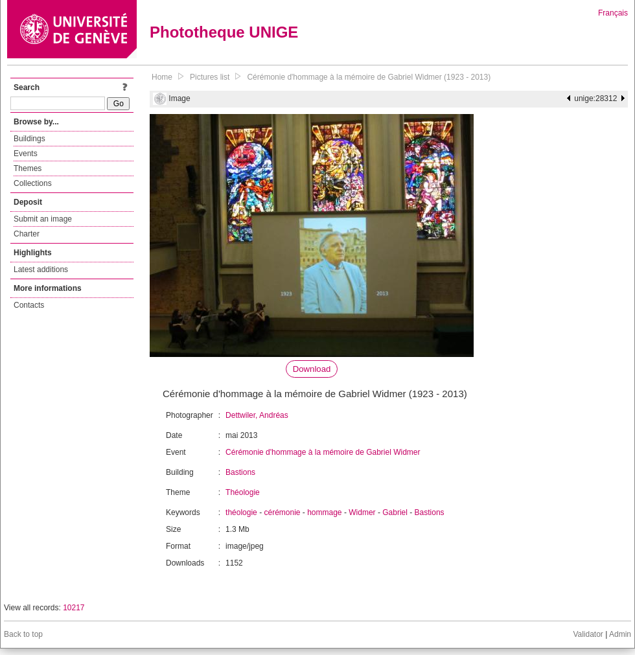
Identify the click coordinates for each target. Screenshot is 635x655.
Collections (33, 183)
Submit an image (43, 219)
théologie (241, 512)
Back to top (23, 634)
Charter (27, 233)
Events (26, 153)
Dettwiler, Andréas (256, 415)
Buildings (29, 138)
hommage (324, 512)
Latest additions (41, 269)
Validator (588, 634)
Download (312, 369)
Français (613, 12)
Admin (620, 634)
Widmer (362, 512)
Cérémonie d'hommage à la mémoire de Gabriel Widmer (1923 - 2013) (369, 77)
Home (162, 77)
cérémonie (282, 512)
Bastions (240, 472)
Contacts (29, 305)
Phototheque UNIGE (224, 32)
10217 (73, 607)
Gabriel (395, 512)
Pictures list (209, 77)
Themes (27, 168)
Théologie (242, 492)
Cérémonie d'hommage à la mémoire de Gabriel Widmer (322, 452)
